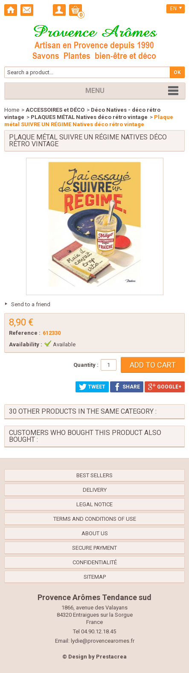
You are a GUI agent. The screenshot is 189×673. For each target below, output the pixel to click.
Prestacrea (111, 656)
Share (126, 387)
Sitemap (95, 577)
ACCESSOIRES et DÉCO (55, 110)
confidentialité (95, 562)
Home (11, 110)
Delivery (95, 490)
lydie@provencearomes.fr (102, 641)
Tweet (92, 387)
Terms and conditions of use (94, 519)
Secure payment (94, 548)
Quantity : (86, 365)
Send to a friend (30, 304)
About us (94, 533)
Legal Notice (94, 504)
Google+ (164, 387)
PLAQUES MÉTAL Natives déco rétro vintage (89, 117)
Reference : (25, 333)
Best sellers (94, 475)
